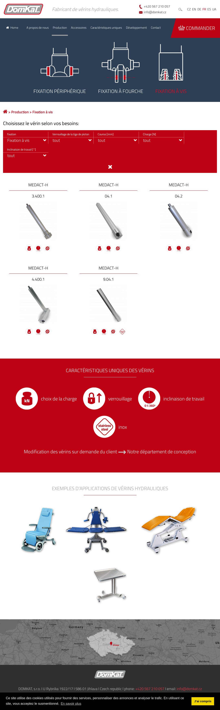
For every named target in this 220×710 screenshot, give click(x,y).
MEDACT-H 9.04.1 (109, 273)
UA (214, 9)
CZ (189, 9)
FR (204, 9)
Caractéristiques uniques (106, 27)
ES (209, 9)
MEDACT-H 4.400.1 (38, 273)
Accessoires (78, 27)
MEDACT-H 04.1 (109, 190)
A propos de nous (38, 27)
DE (199, 9)
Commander (196, 28)
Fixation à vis (42, 112)
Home (14, 27)
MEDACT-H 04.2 (179, 190)
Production (60, 27)
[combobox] (25, 137)
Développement (136, 27)
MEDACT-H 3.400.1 (38, 190)
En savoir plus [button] (71, 703)
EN (194, 9)
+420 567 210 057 (157, 6)
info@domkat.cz (155, 12)
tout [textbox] (56, 140)
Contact (156, 27)
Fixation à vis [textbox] (18, 140)
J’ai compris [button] (202, 701)
